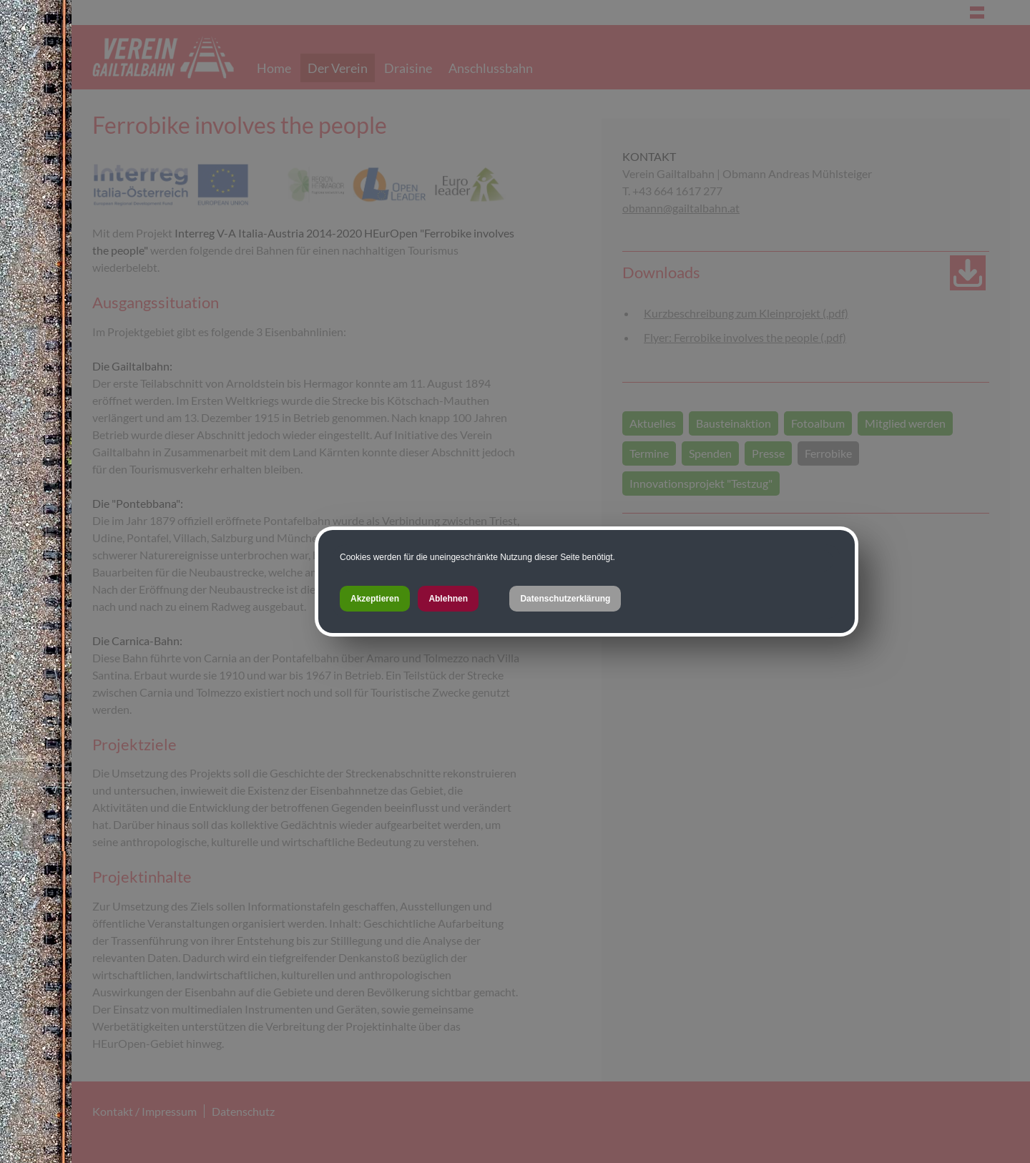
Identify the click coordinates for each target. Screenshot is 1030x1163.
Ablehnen (448, 599)
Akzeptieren (374, 599)
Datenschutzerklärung (565, 599)
